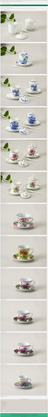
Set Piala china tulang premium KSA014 (4, 74)
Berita (5, 5)
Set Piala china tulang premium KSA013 (4, 106)
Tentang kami (9, 5)
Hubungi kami (12, 5)
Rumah (1, 5)
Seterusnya (24, 398)
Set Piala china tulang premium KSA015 (4, 42)
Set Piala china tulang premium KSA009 (4, 235)
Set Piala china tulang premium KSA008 (4, 267)
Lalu (25, 398)
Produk (3, 5)
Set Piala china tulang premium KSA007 (4, 299)
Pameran (7, 5)
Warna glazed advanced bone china (5, 403)
